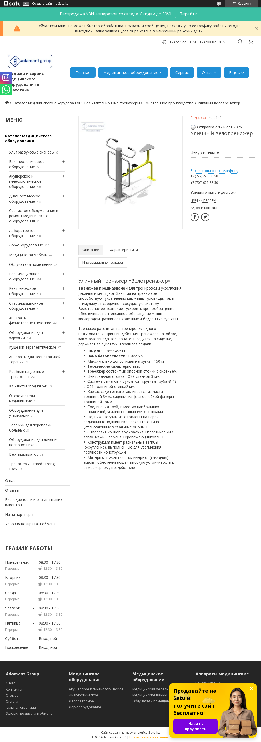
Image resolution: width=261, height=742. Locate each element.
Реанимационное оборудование (24, 276)
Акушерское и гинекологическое (96, 689)
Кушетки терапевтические (32, 347)
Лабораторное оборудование (22, 233)
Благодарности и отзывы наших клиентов (33, 502)
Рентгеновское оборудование (22, 291)
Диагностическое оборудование (24, 198)
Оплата (12, 701)
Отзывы (12, 490)
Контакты (14, 689)
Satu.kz (154, 732)
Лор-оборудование (26, 245)
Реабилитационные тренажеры (112, 103)
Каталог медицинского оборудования (46, 103)
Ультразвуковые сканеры (31, 152)
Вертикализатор (24, 454)
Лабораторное (81, 701)
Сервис (182, 72)
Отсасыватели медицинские (22, 398)
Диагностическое (83, 695)
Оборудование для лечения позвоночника (33, 442)
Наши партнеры (19, 514)
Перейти (188, 14)
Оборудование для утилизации (26, 413)
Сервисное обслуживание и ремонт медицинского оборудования (33, 215)
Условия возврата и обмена (30, 523)
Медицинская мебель (28, 254)
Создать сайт (42, 3)
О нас (207, 72)
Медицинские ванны (149, 695)
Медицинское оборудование (130, 72)
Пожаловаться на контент (149, 737)
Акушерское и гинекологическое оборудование (25, 181)
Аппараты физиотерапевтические (30, 320)
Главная (82, 72)
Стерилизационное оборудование (26, 306)
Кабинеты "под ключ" (28, 386)
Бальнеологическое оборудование (27, 164)
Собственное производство (169, 103)
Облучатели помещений (30, 264)
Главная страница (21, 707)
